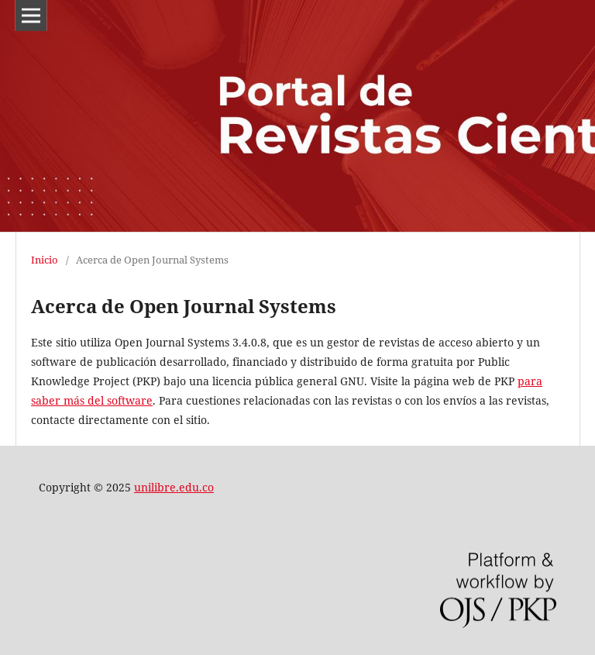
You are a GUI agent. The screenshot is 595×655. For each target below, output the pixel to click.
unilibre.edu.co (174, 487)
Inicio (44, 260)
